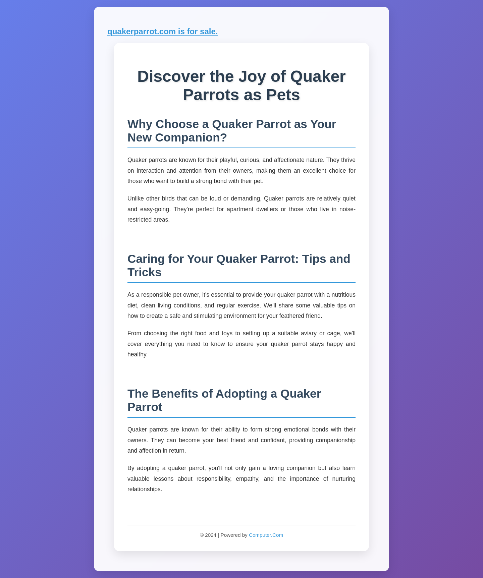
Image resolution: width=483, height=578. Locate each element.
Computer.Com (266, 535)
